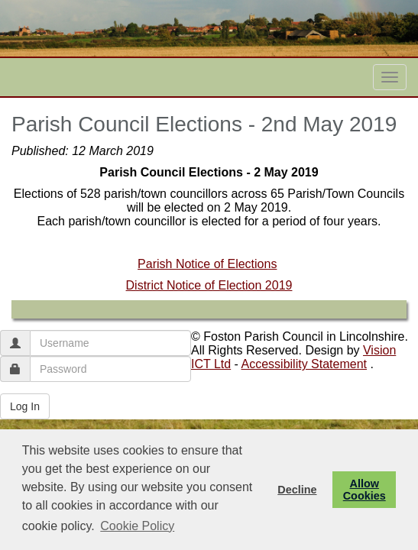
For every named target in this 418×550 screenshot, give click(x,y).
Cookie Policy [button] (137, 525)
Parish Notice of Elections (207, 263)
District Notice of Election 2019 (209, 285)
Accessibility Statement (304, 364)
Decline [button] (296, 490)
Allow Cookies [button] (364, 489)
